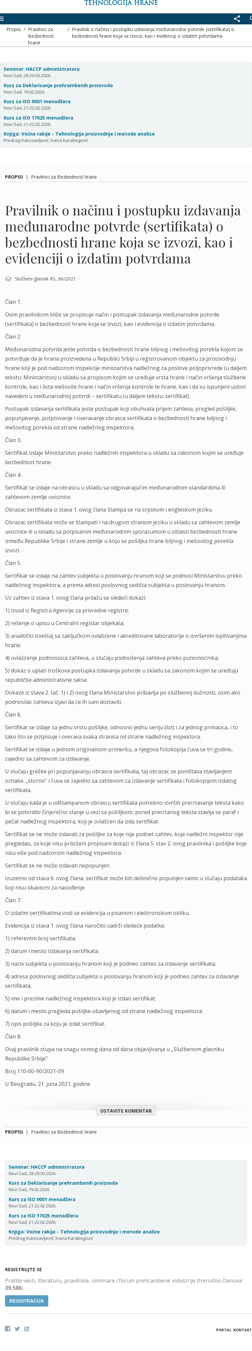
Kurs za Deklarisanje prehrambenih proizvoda (58, 85)
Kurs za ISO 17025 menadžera (38, 118)
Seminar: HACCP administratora (42, 69)
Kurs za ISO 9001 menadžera (37, 101)
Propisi (13, 29)
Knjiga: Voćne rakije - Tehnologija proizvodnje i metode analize (79, 134)
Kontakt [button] (242, 1329)
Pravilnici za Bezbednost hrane (41, 36)
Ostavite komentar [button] (126, 1111)
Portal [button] (223, 1329)
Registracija (26, 1301)
